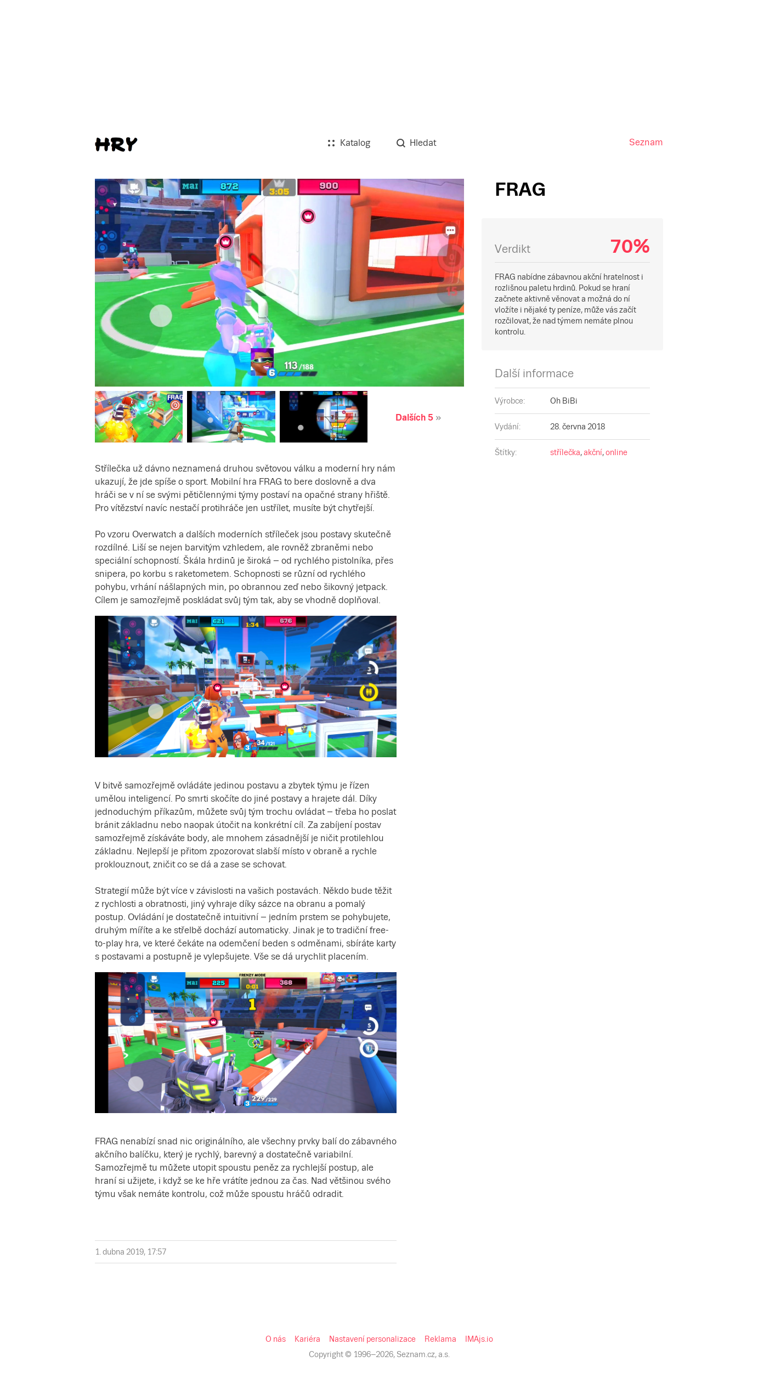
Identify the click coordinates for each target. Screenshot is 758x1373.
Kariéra (38, 508)
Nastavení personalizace (93, 508)
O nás (14, 508)
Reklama (151, 508)
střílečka (56, 297)
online (109, 297)
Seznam (18, 9)
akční (84, 297)
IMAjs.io (183, 508)
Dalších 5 (43, 114)
